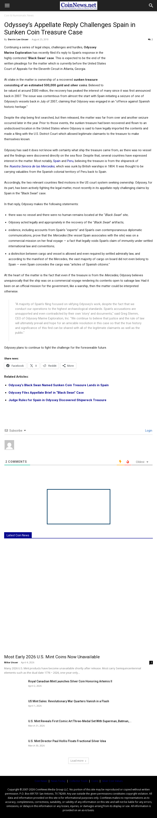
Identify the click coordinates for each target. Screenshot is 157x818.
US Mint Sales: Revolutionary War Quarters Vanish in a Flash (68, 701)
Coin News (41, 781)
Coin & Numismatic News (19, 15)
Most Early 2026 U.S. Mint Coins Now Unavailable (52, 656)
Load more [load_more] (78, 760)
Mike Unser (11, 662)
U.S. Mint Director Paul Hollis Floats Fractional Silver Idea (67, 741)
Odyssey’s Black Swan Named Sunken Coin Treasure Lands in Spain (59, 385)
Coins (94, 781)
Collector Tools (78, 781)
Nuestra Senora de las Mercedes (32, 166)
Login (148, 430)
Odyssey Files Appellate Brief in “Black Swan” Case (46, 392)
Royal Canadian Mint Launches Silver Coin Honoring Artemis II (70, 681)
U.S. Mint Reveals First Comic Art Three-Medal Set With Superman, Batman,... (79, 721)
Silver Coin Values (112, 781)
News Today (58, 781)
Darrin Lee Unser (18, 39)
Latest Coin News (18, 535)
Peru (70, 161)
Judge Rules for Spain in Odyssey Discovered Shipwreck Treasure (57, 400)
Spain (57, 161)
